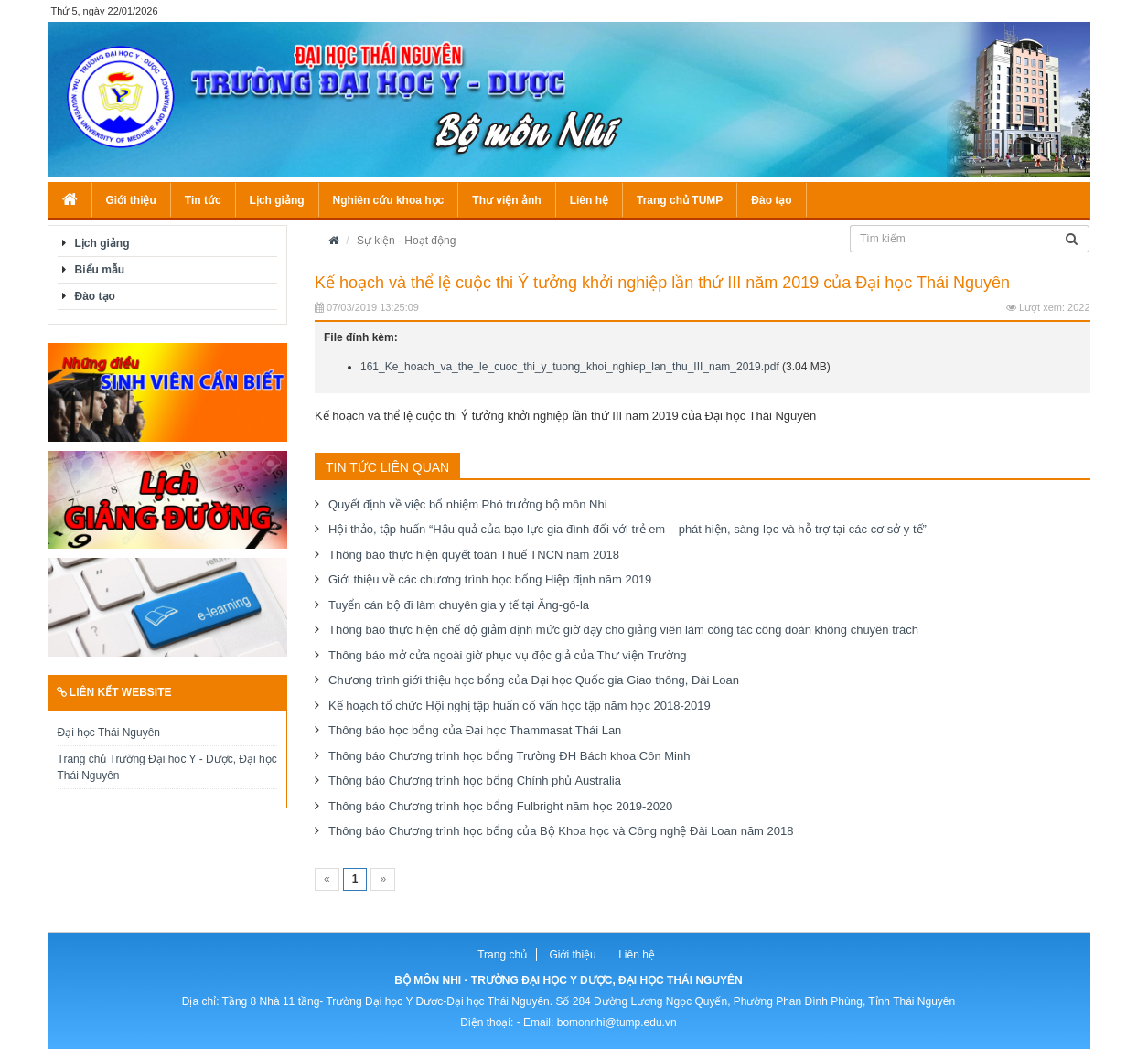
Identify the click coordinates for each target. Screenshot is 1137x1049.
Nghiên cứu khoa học (389, 200)
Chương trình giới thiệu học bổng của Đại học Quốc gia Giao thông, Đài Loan (533, 680)
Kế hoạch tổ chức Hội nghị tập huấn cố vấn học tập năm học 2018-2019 (519, 705)
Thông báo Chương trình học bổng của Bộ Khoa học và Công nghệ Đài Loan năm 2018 (560, 831)
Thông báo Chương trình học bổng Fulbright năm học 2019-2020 (500, 806)
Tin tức (203, 200)
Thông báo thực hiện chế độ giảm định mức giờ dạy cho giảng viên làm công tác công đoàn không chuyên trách (623, 630)
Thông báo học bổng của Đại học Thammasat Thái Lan (474, 730)
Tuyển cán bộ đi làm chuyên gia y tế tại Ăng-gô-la (458, 605)
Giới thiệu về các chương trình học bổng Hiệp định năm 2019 (489, 579)
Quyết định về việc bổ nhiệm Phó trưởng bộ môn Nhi (467, 504)
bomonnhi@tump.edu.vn (617, 1022)
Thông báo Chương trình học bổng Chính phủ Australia (474, 780)
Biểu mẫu (100, 269)
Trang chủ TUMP (680, 200)
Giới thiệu (131, 200)
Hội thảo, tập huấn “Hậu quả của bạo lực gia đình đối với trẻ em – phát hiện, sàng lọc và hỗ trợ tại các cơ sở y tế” (627, 529)
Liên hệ (589, 200)
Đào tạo (771, 200)
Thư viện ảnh (506, 200)
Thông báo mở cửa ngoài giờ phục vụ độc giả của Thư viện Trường (507, 655)
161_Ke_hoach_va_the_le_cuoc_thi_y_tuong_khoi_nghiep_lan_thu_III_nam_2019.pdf (569, 366)
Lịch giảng (277, 200)
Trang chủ (502, 954)
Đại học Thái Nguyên (109, 732)
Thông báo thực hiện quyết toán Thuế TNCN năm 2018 (473, 555)
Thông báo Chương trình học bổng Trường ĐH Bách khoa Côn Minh (509, 756)
